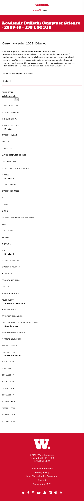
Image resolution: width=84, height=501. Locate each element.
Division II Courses (10, 191)
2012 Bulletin (8, 382)
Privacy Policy (42, 472)
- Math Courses (9, 162)
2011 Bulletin (8, 388)
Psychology (8, 300)
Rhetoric (6, 244)
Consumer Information (42, 468)
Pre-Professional (10, 345)
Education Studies (10, 280)
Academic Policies (10, 126)
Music (4, 224)
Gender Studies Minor (12, 316)
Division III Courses (11, 267)
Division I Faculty (10, 135)
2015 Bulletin (8, 362)
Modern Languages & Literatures (18, 217)
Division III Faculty (10, 260)
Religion (6, 237)
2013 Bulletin (8, 375)
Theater (6, 251)
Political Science (10, 293)
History (5, 287)
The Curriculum (9, 119)
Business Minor (9, 309)
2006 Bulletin (8, 415)
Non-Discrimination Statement (42, 476)
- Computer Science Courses (15, 168)
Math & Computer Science (14, 155)
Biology (5, 142)
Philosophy (7, 231)
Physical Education (11, 339)
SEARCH (37, 10)
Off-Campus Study (10, 352)
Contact (42, 480)
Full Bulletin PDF (10, 112)
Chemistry (7, 148)
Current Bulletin (10, 106)
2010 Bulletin (8, 395)
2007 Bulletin (8, 408)
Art (3, 198)
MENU (47, 9)
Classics (6, 204)
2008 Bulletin (8, 401)
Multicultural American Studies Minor (20, 323)
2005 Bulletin (8, 421)
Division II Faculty (10, 184)
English (5, 211)
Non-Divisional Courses (13, 332)
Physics (5, 175)
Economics (7, 273)
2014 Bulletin (8, 368)
